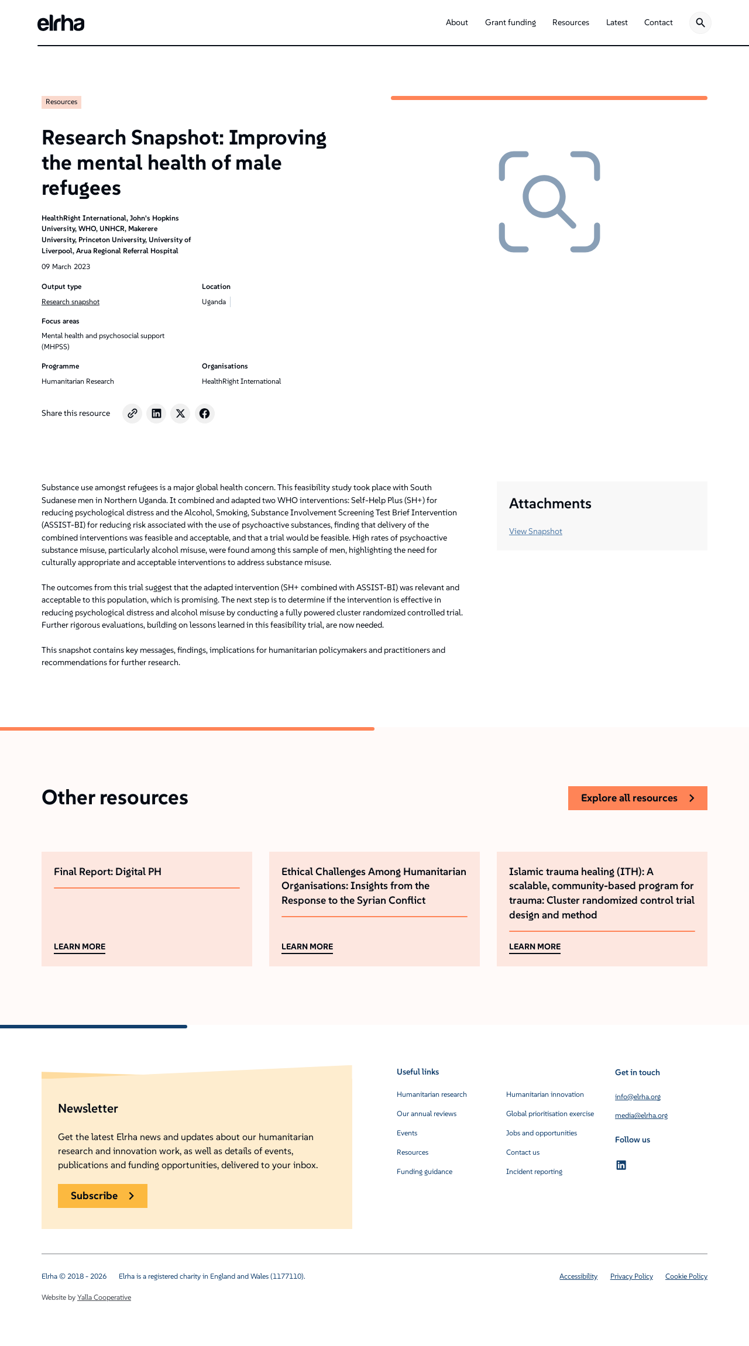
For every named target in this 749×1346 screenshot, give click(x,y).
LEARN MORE (79, 946)
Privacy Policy (631, 1276)
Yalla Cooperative (104, 1297)
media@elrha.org (641, 1115)
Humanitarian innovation (545, 1094)
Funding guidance (424, 1171)
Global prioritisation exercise (550, 1113)
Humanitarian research (432, 1094)
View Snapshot (535, 531)
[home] (60, 23)
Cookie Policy (686, 1276)
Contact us (523, 1152)
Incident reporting (534, 1171)
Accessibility (578, 1276)
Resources (61, 101)
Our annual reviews (426, 1113)
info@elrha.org (638, 1096)
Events (407, 1132)
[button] (457, 23)
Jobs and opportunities (541, 1132)
